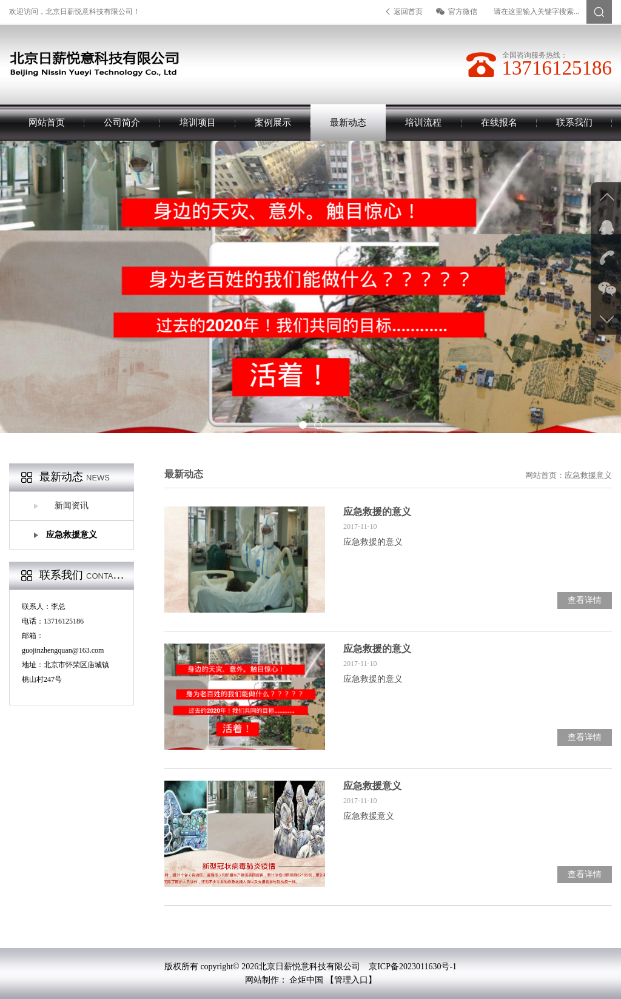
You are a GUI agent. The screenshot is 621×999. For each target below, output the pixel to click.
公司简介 (122, 122)
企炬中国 (306, 979)
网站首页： (545, 475)
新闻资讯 (72, 505)
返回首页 (404, 11)
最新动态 (348, 122)
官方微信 (456, 11)
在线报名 (499, 122)
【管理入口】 (351, 979)
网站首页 (47, 122)
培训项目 (198, 122)
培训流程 (423, 122)
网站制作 (262, 979)
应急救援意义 (71, 534)
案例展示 (273, 122)
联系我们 (574, 122)
